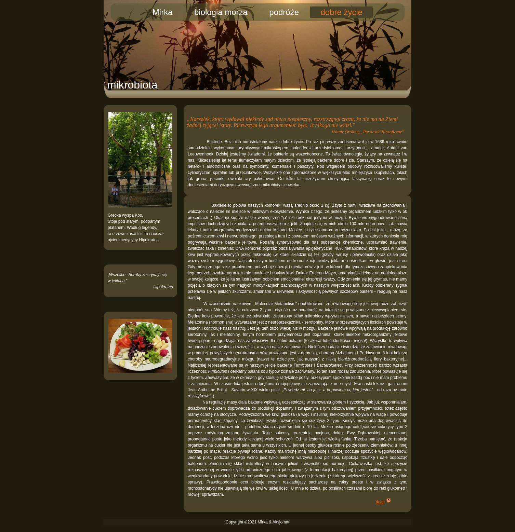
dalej (380, 502)
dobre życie (341, 12)
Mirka (163, 12)
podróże (284, 12)
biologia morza (221, 12)
